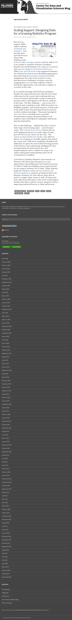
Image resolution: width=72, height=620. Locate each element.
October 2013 (6, 485)
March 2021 (5, 316)
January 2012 (6, 533)
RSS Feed (5, 230)
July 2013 (5, 496)
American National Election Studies (28, 137)
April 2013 (5, 502)
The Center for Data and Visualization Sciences (15, 206)
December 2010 (6, 577)
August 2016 (5, 407)
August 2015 (5, 431)
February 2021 (6, 319)
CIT (56, 62)
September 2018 (6, 370)
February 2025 (6, 265)
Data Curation (18, 27)
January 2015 (6, 441)
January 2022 (6, 302)
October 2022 (6, 285)
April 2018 (5, 374)
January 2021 (6, 323)
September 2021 (6, 309)
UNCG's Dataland (7, 603)
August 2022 (5, 289)
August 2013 (5, 492)
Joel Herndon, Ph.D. (30, 37)
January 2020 (6, 346)
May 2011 (5, 560)
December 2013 (6, 479)
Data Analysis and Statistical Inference (36, 69)
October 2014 (6, 448)
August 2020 (5, 336)
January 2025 (6, 268)
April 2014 (5, 465)
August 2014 (5, 455)
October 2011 (6, 543)
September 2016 (6, 404)
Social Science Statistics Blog (10, 599)
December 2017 (6, 384)
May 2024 (5, 275)
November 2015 (6, 421)
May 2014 (5, 462)
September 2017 (6, 390)
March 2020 (5, 343)
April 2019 (5, 360)
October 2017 (6, 387)
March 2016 (5, 411)
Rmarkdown (19, 193)
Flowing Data (6, 589)
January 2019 (6, 367)
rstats (29, 27)
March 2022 (5, 296)
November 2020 (6, 326)
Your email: (5, 241)
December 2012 (6, 516)
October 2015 (6, 424)
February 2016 (6, 414)
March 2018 (5, 377)
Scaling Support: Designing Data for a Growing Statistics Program (35, 31)
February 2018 (6, 380)
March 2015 (5, 438)
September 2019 (6, 353)
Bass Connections (20, 191)
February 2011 (6, 570)
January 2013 (6, 512)
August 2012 (5, 523)
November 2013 (6, 482)
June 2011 (5, 557)
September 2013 (6, 489)
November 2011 (6, 540)
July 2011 (5, 553)
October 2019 (6, 350)
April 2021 (5, 313)
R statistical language (38, 76)
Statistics (35, 27)
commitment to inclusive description (25, 610)
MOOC (25, 27)
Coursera (30, 191)
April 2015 (5, 435)
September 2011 (6, 546)
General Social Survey (33, 130)
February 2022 (6, 299)
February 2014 (6, 472)
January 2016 (6, 418)
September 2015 (6, 428)
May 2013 (5, 499)
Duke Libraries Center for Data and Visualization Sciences (17, 617)
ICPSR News (5, 596)
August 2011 (5, 550)
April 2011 (5, 563)
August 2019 (5, 357)
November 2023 (6, 279)
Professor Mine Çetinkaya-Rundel (27, 62)
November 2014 (6, 445)
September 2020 (6, 333)
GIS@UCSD (5, 593)
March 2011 (5, 567)
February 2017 (6, 397)
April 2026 (5, 258)
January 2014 (6, 475)
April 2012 (5, 529)
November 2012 (6, 519)
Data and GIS (19, 114)
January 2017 (6, 401)
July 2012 (5, 526)
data (37, 191)
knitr (43, 191)
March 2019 (5, 363)
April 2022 (5, 292)
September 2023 (6, 282)
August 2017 (5, 394)
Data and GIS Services (28, 71)
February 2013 (6, 509)
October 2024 (6, 272)
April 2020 (5, 340)
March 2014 (5, 468)
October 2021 (6, 306)
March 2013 (5, 506)
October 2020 (6, 329)
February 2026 (6, 262)
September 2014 (6, 451)
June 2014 (5, 458)
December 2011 (6, 536)
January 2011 (6, 573)
